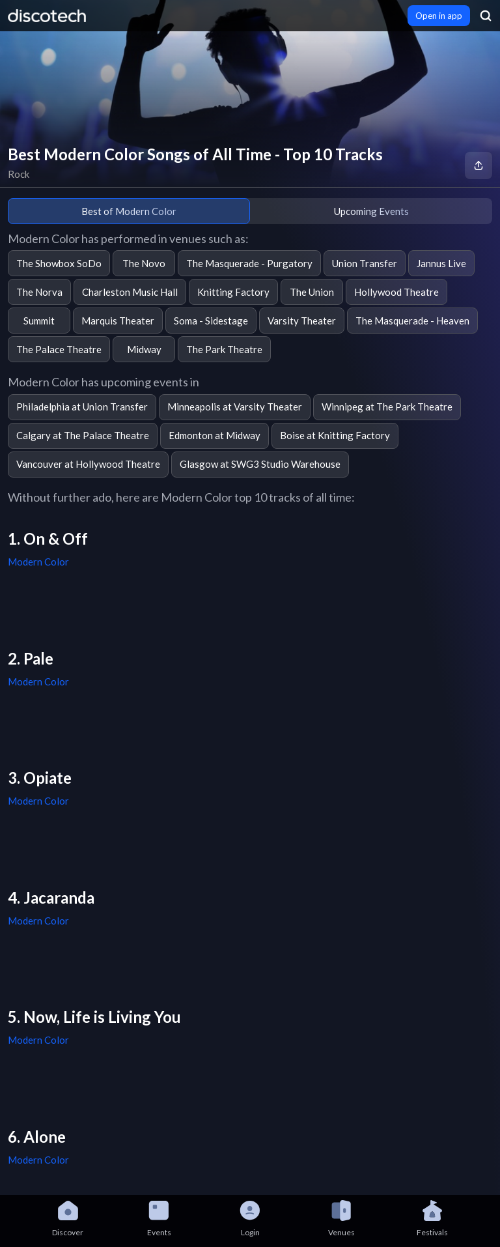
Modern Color (38, 561)
